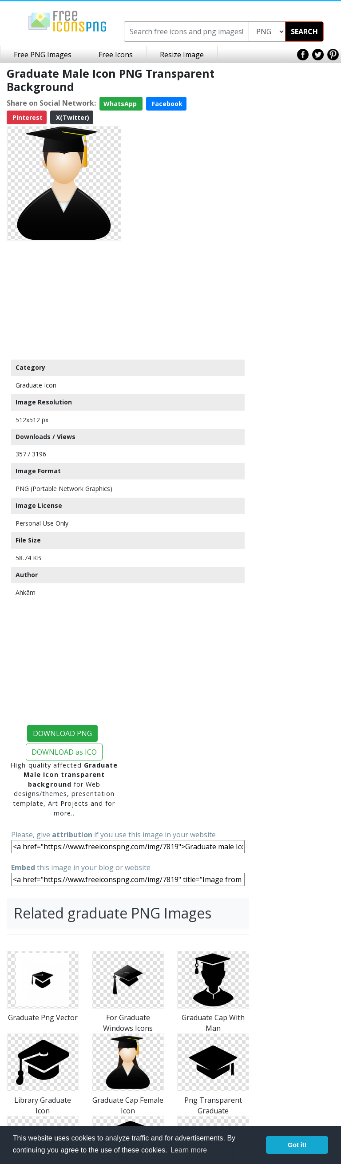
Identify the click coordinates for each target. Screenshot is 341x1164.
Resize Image (182, 54)
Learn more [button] (188, 1150)
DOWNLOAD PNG (62, 733)
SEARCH (304, 31)
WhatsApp (121, 103)
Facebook (166, 103)
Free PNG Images (42, 54)
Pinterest (27, 117)
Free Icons (116, 54)
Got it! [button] (297, 1144)
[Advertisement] (64, 299)
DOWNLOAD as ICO (64, 752)
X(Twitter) (71, 117)
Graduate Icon (36, 385)
